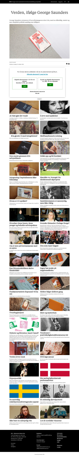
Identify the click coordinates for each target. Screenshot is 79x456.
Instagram (13, 446)
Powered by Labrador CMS (39, 454)
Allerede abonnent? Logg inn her (37, 74)
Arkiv (58, 442)
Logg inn (60, 1)
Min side (37, 93)
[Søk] (65, 2)
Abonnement (54, 1)
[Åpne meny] (68, 2)
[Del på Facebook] (67, 64)
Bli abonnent (60, 438)
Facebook (13, 443)
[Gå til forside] (11, 1)
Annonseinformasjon (62, 436)
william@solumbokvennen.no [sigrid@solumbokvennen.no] (43, 446)
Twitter (12, 445)
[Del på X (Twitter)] (68, 64)
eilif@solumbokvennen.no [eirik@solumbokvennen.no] (42, 448)
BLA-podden (60, 435)
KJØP (24, 86)
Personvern (59, 445)
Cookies (59, 447)
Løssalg (58, 440)
